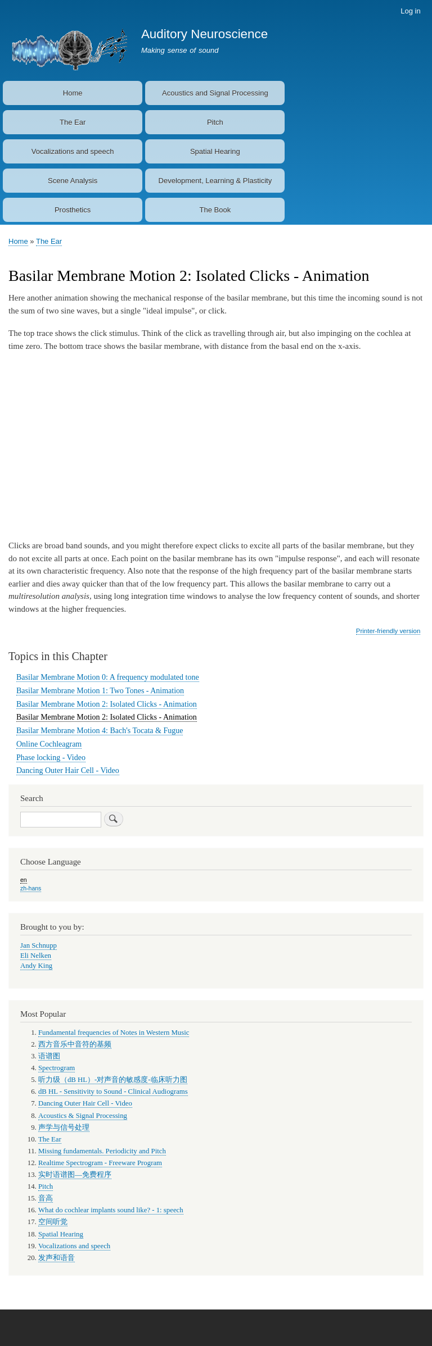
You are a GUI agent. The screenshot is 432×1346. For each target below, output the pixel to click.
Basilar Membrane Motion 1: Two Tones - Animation (100, 690)
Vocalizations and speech (73, 151)
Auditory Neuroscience (204, 34)
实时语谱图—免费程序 (74, 1175)
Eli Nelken (35, 956)
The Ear (73, 122)
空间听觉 (53, 1222)
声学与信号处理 (63, 1127)
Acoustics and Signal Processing (215, 93)
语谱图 (49, 1056)
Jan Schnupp (38, 945)
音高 (45, 1198)
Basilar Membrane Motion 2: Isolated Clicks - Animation (106, 704)
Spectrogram (56, 1068)
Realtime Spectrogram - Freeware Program (100, 1163)
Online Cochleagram (49, 744)
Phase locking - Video (51, 757)
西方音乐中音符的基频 (74, 1044)
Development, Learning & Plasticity (215, 180)
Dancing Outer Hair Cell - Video (67, 770)
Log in (410, 11)
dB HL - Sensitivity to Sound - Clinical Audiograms (113, 1091)
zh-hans (30, 888)
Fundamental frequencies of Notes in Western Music (114, 1032)
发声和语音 (56, 1258)
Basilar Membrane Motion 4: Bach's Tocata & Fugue (99, 730)
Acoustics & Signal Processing (82, 1116)
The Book (215, 210)
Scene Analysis (72, 180)
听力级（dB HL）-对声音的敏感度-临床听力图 (112, 1080)
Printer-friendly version (388, 630)
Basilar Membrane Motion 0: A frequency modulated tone (107, 677)
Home (73, 93)
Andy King (36, 966)
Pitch (215, 122)
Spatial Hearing (215, 151)
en (23, 879)
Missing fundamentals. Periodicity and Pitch (102, 1151)
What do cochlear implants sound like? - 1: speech (110, 1210)
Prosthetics (73, 210)
